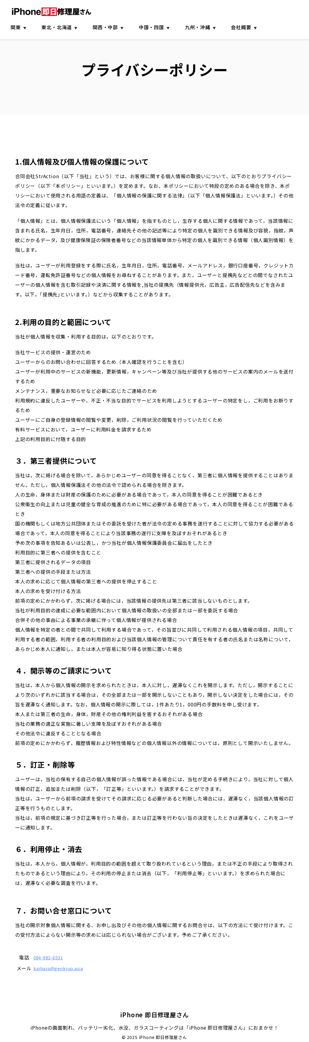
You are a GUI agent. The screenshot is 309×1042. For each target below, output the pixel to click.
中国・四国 (151, 27)
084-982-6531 (51, 957)
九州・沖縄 (197, 27)
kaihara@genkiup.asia (61, 968)
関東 (16, 27)
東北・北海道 (56, 27)
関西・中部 (105, 27)
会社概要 (241, 27)
